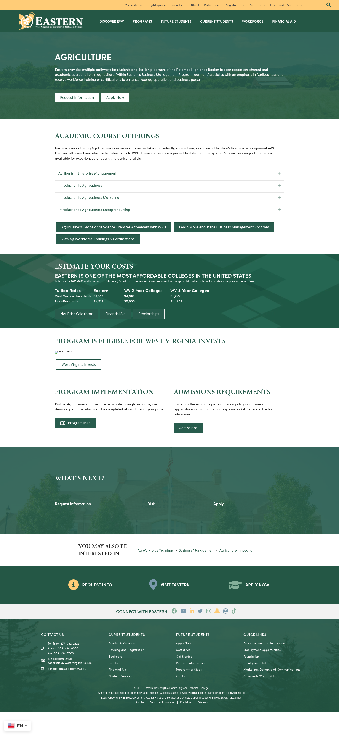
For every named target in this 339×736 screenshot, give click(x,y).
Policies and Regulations (224, 5)
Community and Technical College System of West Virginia (163, 716)
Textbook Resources (286, 5)
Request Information (190, 686)
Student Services (120, 699)
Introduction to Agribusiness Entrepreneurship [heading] (94, 209)
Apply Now (183, 667)
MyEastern (133, 5)
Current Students (219, 20)
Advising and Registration (126, 673)
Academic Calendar (122, 667)
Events (113, 686)
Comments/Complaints (259, 699)
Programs (145, 20)
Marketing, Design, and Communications (271, 693)
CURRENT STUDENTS (127, 657)
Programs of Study (189, 693)
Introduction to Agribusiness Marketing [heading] (88, 197)
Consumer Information (162, 726)
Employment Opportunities (262, 673)
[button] (328, 5)
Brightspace (156, 5)
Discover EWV (114, 20)
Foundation (251, 680)
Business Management (196, 573)
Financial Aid (287, 20)
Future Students (179, 20)
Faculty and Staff (185, 5)
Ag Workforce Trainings (156, 573)
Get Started (184, 680)
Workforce (255, 20)
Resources (257, 5)
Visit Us (180, 699)
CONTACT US (52, 657)
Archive (140, 726)
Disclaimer (186, 726)
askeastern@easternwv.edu (67, 692)
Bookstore (115, 680)
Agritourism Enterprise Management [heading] (87, 172)
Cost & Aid (183, 673)
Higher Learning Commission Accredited (221, 716)
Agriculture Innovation (236, 573)
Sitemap (203, 726)
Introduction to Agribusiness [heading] (80, 184)
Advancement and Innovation (264, 667)
